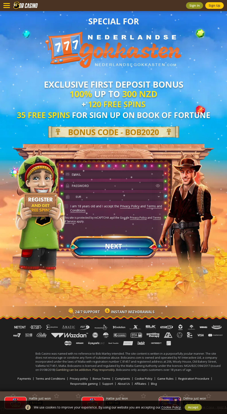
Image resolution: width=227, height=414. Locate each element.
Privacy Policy (129, 206)
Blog (154, 383)
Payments (24, 378)
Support (107, 383)
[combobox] (113, 197)
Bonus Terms (101, 378)
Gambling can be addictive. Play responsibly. (86, 370)
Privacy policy (79, 378)
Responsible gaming (84, 383)
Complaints (122, 378)
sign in (194, 5)
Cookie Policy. (171, 407)
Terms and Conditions (50, 378)
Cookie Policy (144, 378)
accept (193, 407)
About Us (124, 383)
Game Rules (165, 378)
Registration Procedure (193, 378)
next (113, 246)
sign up (214, 5)
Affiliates (140, 383)
